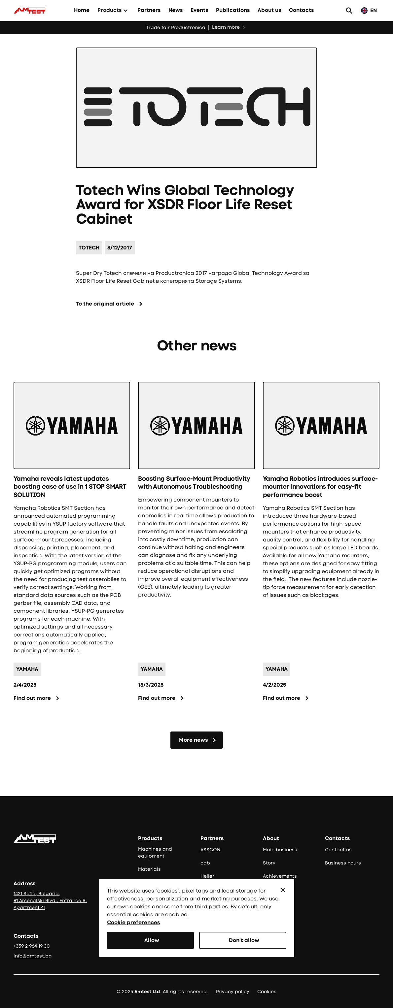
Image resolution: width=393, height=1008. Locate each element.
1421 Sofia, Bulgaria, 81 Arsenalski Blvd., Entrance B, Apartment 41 (50, 900)
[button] (113, 10)
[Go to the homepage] (35, 838)
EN (373, 10)
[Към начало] (29, 10)
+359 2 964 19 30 (32, 946)
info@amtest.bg (33, 956)
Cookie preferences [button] (133, 922)
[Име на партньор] (89, 247)
